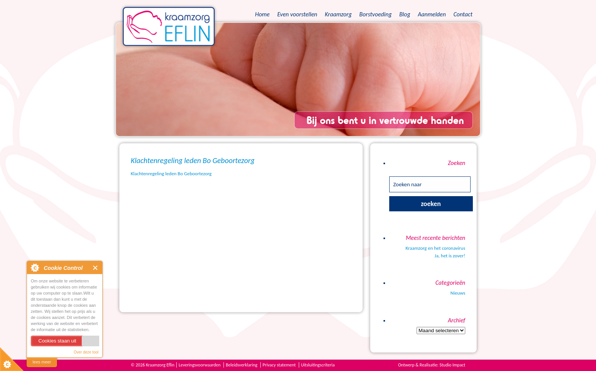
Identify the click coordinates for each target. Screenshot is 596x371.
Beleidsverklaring (241, 365)
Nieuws (457, 293)
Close (95, 267)
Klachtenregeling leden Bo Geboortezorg (171, 173)
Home (262, 14)
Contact (462, 14)
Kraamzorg (338, 14)
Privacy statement (279, 365)
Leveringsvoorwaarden (199, 365)
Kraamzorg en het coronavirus (435, 248)
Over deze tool (86, 352)
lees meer (42, 362)
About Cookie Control (34, 267)
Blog (404, 14)
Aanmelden (432, 14)
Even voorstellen (297, 14)
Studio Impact (452, 365)
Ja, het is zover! (449, 255)
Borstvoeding (375, 14)
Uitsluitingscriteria (318, 365)
